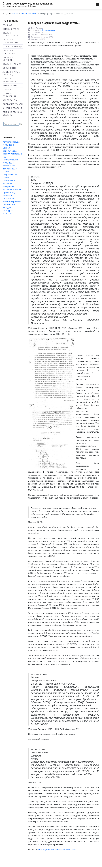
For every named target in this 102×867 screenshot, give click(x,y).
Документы (9, 68)
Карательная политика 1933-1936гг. (10, 168)
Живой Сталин (11, 29)
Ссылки (7, 89)
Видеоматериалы (13, 104)
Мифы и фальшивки (47, 30)
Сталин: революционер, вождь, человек (28, 3)
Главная (7, 25)
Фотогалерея (10, 85)
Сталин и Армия (12, 64)
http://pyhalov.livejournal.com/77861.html (57, 849)
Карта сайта (10, 100)
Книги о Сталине (12, 108)
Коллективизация (13, 46)
